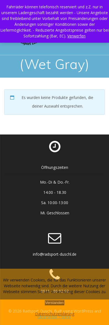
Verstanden (54, 303)
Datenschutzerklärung (54, 313)
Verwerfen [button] (76, 36)
